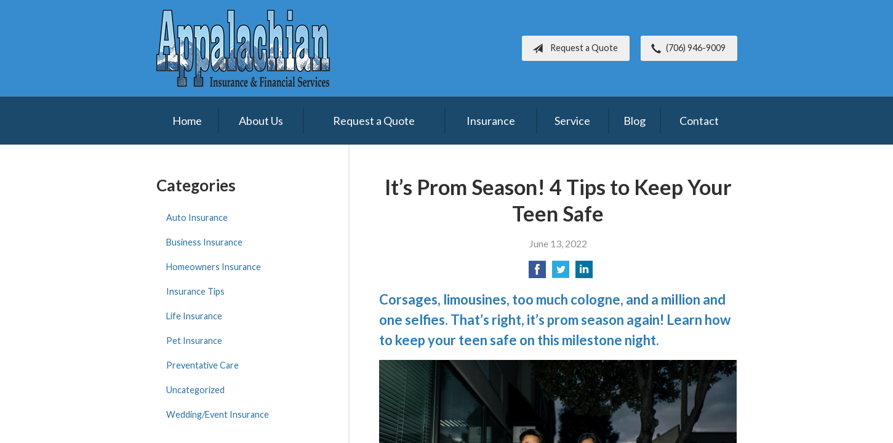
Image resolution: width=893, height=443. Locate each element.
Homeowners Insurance (213, 266)
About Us (261, 120)
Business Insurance (204, 242)
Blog (634, 120)
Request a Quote (572, 48)
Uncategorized (195, 390)
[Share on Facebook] (537, 273)
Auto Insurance (197, 217)
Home (187, 120)
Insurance (491, 120)
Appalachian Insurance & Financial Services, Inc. (243, 48)
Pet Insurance (194, 340)
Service (572, 120)
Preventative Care (202, 365)
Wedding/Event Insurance (217, 414)
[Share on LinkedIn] (584, 273)
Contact (699, 120)
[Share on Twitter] (560, 273)
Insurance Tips (195, 291)
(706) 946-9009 (686, 48)
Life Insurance (194, 316)
